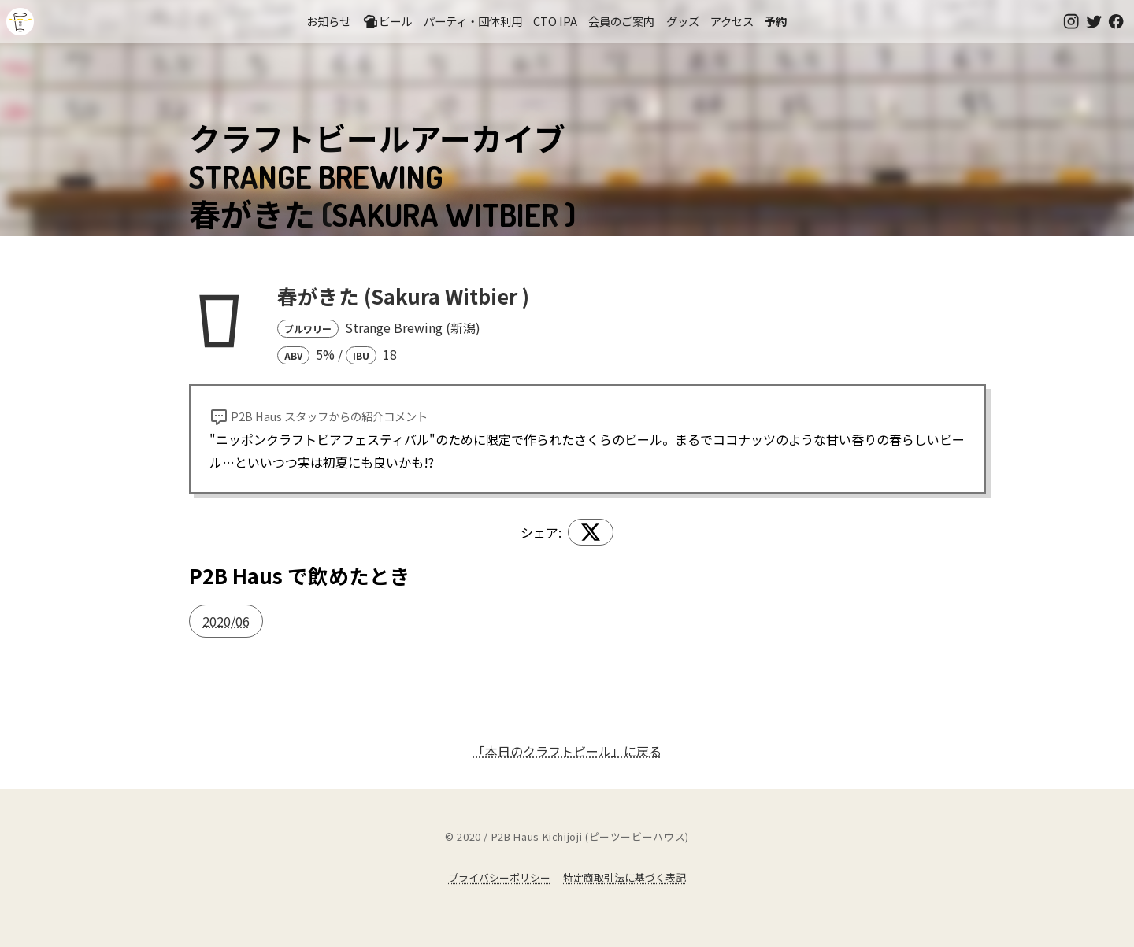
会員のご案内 (621, 21)
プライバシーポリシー (499, 877)
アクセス (732, 21)
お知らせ (328, 21)
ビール (387, 21)
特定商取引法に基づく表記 (624, 877)
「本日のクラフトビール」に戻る (567, 751)
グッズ (682, 21)
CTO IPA (555, 21)
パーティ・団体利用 (473, 21)
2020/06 (226, 621)
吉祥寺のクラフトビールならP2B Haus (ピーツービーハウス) (20, 21)
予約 (776, 21)
